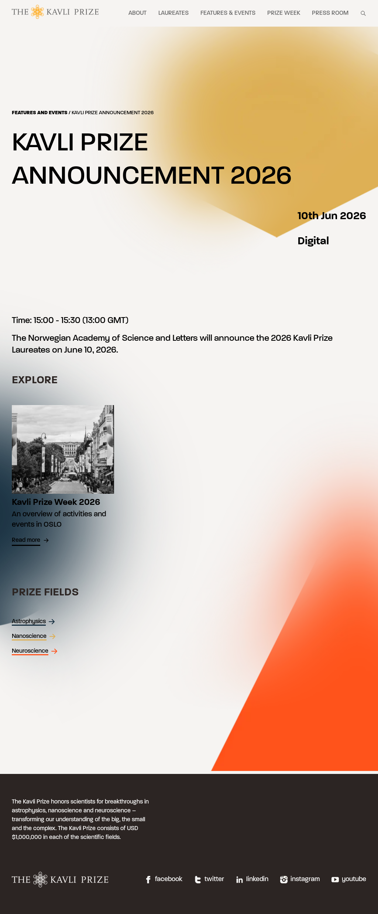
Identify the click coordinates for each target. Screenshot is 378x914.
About (137, 13)
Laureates (173, 13)
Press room (330, 13)
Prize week (283, 13)
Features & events (227, 13)
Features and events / (42, 113)
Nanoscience (34, 636)
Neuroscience (35, 651)
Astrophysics (33, 621)
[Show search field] (363, 13)
